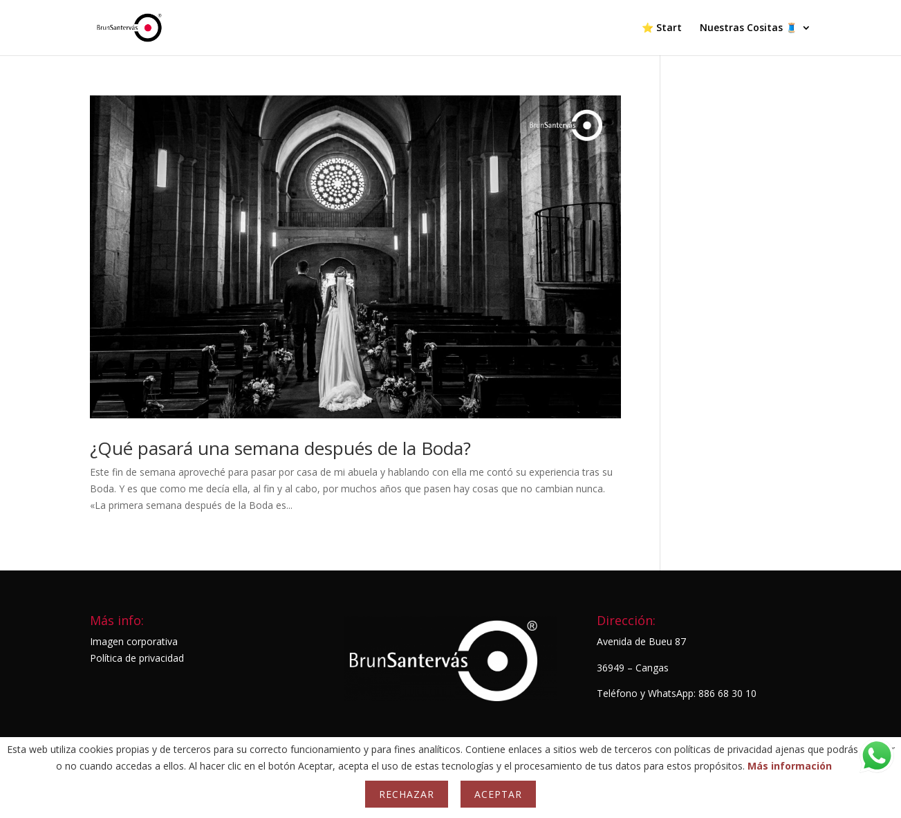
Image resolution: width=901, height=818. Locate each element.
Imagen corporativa (134, 641)
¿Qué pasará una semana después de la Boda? (280, 448)
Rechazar (406, 794)
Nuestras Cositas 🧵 (748, 28)
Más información (789, 765)
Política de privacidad (137, 657)
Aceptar (498, 794)
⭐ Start (662, 28)
